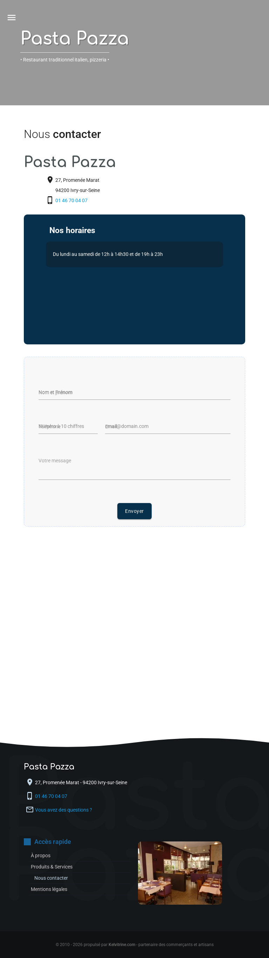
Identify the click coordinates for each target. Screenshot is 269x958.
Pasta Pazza (74, 39)
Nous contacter (51, 878)
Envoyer (134, 511)
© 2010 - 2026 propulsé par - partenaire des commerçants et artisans (135, 944)
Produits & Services (52, 867)
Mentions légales (49, 889)
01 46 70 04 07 (72, 200)
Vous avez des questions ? (63, 810)
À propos (40, 855)
